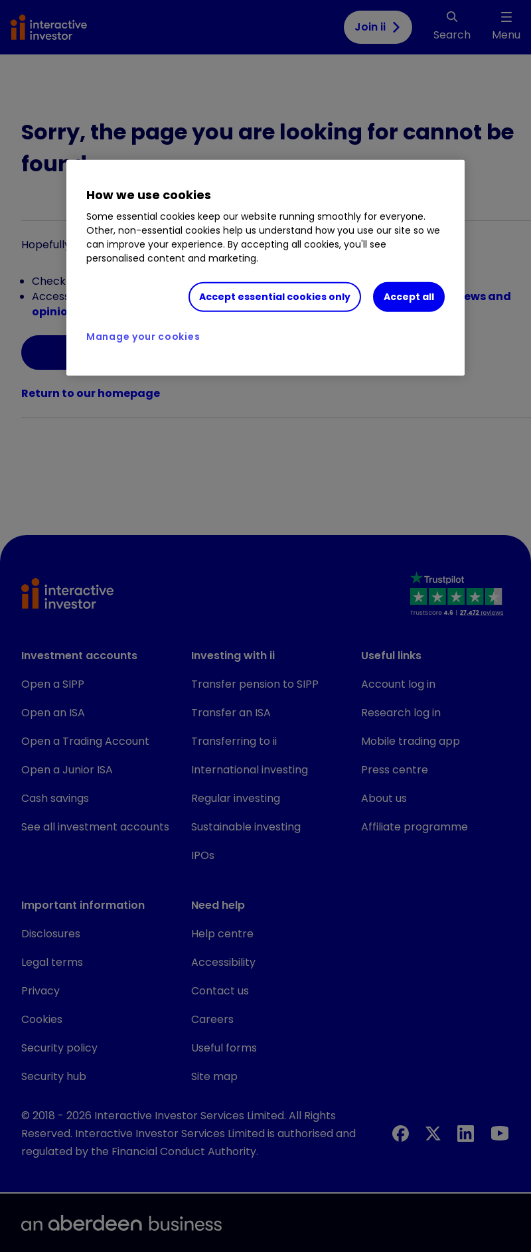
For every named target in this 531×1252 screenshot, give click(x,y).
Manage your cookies (143, 336)
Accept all (409, 296)
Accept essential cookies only (274, 296)
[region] (265, 268)
